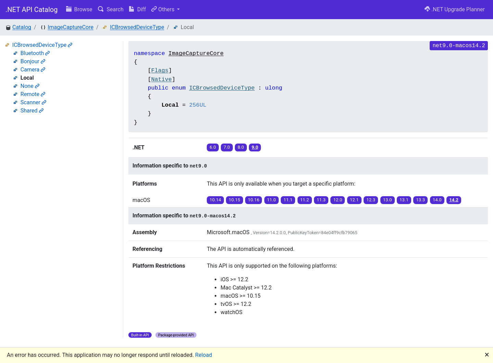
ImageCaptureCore (70, 27)
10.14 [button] (215, 199)
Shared (32, 110)
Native (161, 79)
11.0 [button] (271, 199)
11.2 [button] (304, 199)
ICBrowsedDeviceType (137, 27)
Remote (33, 94)
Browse (79, 9)
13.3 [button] (420, 199)
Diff (137, 9)
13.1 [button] (404, 199)
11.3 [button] (321, 199)
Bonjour (33, 61)
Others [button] (163, 9)
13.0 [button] (387, 199)
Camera (33, 69)
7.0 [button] (227, 147)
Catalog (21, 27)
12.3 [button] (370, 199)
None (30, 86)
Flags (159, 70)
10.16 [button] (253, 199)
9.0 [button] (255, 147)
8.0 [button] (241, 147)
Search (111, 9)
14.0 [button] (437, 199)
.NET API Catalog (31, 9)
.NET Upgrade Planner (455, 9)
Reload (203, 355)
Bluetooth (35, 53)
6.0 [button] (213, 147)
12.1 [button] (354, 199)
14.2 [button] (453, 199)
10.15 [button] (234, 199)
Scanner (33, 102)
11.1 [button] (287, 199)
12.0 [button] (337, 199)
